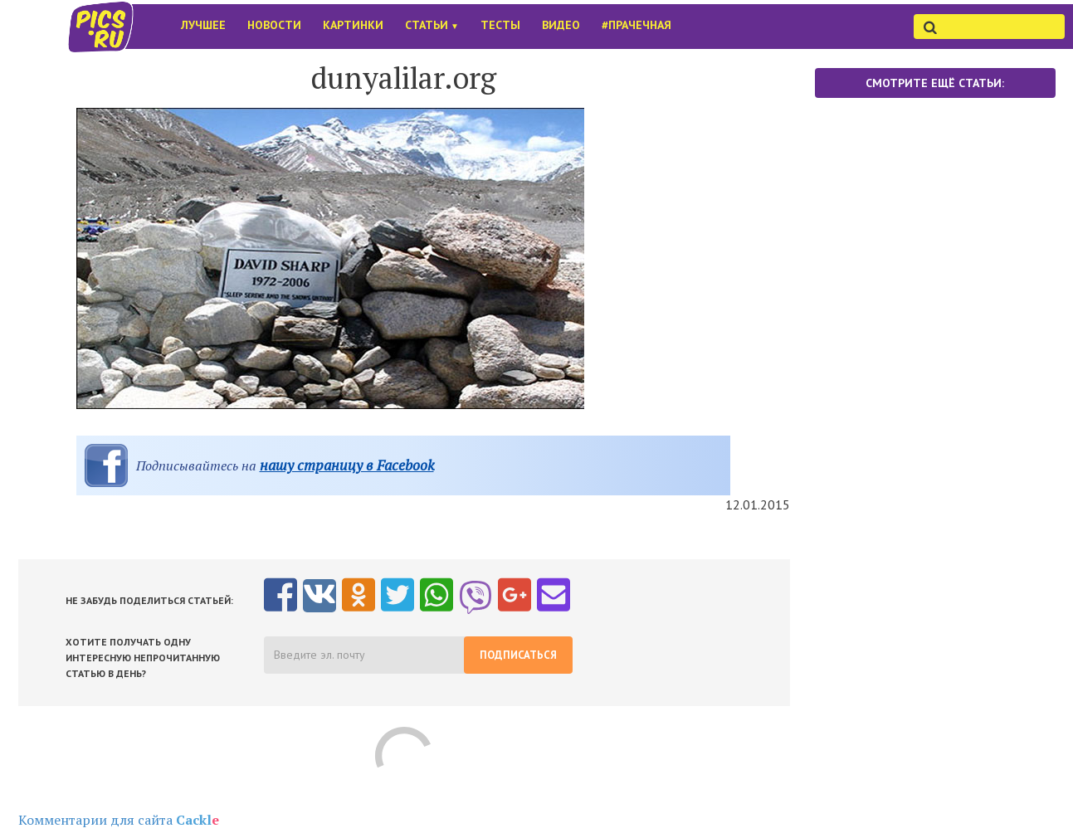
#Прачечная (636, 24)
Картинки (353, 24)
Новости (274, 24)
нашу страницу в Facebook (347, 465)
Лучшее (203, 24)
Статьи (432, 24)
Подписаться (518, 655)
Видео (561, 24)
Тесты (500, 24)
